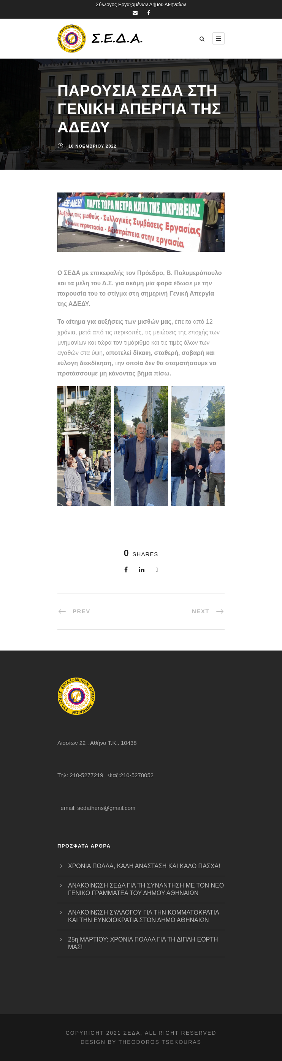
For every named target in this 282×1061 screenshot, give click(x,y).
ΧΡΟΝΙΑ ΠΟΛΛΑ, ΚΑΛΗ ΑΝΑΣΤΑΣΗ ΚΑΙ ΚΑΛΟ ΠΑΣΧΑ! (144, 866)
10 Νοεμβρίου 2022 (92, 146)
